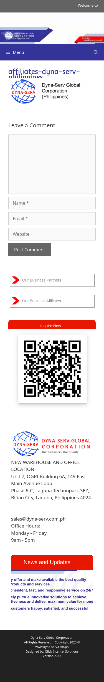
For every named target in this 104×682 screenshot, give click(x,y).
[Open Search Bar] (96, 52)
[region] (52, 590)
